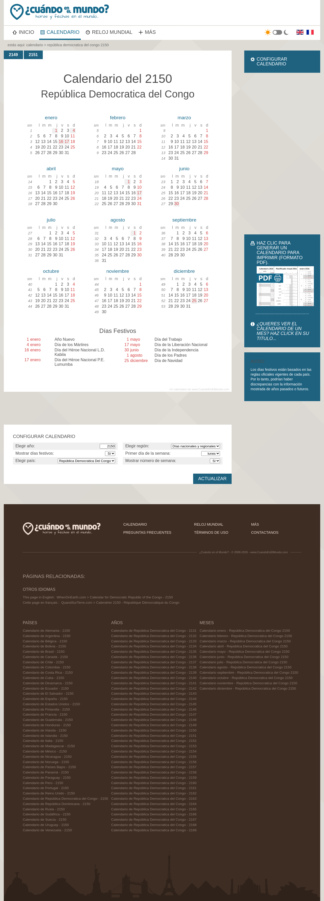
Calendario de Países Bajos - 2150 (49, 767)
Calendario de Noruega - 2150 (46, 762)
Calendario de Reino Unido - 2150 (49, 793)
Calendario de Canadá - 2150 (45, 657)
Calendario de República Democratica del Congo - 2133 (153, 641)
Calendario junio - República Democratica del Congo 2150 (244, 657)
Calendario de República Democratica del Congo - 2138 (153, 667)
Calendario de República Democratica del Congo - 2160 (153, 783)
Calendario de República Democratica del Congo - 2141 (153, 683)
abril (51, 168)
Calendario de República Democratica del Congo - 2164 (153, 804)
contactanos (264, 532)
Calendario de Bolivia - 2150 (44, 646)
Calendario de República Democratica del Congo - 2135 (153, 651)
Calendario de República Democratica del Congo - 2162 (153, 793)
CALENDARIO (59, 32)
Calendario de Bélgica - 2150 (45, 641)
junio (184, 168)
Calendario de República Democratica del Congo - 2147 (153, 714)
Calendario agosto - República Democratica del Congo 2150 (246, 667)
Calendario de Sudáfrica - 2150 (46, 814)
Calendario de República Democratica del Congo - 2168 (153, 825)
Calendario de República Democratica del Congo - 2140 (153, 678)
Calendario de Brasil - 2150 (44, 651)
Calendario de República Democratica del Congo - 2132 (153, 636)
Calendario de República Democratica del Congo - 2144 (153, 699)
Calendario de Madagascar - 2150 (49, 746)
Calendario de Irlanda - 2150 (44, 730)
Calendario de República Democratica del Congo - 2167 (153, 819)
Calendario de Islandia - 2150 (45, 736)
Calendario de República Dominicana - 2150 (56, 804)
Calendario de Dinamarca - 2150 (47, 683)
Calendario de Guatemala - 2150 (48, 720)
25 (194, 301)
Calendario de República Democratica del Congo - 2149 (153, 725)
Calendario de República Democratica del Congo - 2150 (65, 798)
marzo (184, 117)
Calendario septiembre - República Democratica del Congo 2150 (249, 672)
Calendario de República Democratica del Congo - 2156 (153, 762)
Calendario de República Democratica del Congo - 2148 (153, 720)
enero (51, 117)
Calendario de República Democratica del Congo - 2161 (153, 788)
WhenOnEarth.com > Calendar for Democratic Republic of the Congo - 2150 (115, 597)
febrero (118, 117)
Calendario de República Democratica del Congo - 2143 (153, 693)
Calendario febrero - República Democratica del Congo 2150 (246, 636)
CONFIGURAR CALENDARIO (272, 61)
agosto (117, 220)
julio (51, 220)
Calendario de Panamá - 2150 (46, 772)
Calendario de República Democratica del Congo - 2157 (153, 767)
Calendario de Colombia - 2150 (46, 667)
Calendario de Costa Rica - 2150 (48, 672)
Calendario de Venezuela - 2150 (47, 830)
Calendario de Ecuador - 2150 (46, 688)
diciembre (184, 271)
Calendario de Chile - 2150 (43, 662)
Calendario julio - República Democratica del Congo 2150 (243, 662)
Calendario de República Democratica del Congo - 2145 (153, 704)
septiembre (184, 220)
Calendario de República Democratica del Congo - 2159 (153, 778)
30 (176, 204)
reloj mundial (208, 524)
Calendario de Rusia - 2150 (44, 809)
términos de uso (211, 532)
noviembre (117, 271)
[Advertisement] (282, 153)
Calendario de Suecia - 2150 (44, 819)
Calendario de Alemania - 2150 (46, 630)
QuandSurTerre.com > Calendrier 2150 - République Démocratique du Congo (120, 602)
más (255, 524)
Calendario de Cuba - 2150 (43, 678)
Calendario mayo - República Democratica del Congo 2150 (245, 651)
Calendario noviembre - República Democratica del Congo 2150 (248, 683)
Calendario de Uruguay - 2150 (46, 825)
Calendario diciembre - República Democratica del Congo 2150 (248, 688)
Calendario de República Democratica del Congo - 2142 (153, 688)
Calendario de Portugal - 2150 (46, 788)
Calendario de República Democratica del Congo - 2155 (153, 757)
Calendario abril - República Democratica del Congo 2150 (244, 646)
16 (61, 141)
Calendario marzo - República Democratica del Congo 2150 (245, 641)
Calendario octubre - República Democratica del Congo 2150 (246, 678)
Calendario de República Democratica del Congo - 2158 (153, 772)
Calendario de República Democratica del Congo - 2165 (153, 809)
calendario (34, 45)
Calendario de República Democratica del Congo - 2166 (153, 814)
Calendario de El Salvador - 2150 (48, 693)
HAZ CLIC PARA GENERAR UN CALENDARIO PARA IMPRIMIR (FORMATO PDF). (279, 252)
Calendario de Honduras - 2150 (47, 725)
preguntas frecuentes (147, 532)
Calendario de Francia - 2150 (45, 714)
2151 (33, 55)
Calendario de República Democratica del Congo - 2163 (153, 798)
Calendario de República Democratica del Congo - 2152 (153, 741)
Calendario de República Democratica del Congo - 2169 (153, 830)
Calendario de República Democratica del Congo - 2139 (153, 672)
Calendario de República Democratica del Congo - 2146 (153, 709)
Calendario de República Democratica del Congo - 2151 (153, 736)
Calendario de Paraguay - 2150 (47, 778)
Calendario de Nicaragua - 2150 (47, 757)
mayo (118, 168)
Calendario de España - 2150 (45, 699)
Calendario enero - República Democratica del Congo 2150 (245, 630)
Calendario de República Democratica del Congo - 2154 (153, 751)
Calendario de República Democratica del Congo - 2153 (153, 746)
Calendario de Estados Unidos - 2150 (51, 704)
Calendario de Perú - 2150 (43, 783)
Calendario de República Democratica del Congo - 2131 (153, 630)
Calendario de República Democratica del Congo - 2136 (153, 657)
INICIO (23, 32)
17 (67, 141)
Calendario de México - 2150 (45, 751)
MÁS (147, 32)
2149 (13, 55)
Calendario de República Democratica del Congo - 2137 (153, 662)
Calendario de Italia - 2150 (43, 741)
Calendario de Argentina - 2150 (46, 636)
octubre (51, 271)
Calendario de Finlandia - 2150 (46, 709)
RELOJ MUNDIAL (109, 32)
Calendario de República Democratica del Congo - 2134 (153, 646)
